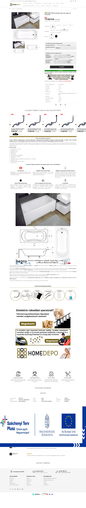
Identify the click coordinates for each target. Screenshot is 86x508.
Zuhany (57, 3)
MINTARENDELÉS (12, 499)
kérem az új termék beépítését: (62, 55)
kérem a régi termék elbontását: (63, 61)
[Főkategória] (10, 8)
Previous (10, 123)
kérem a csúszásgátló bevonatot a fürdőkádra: (63, 58)
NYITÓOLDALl (12, 494)
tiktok (15, 505)
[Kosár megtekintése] (75, 1)
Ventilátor (43, 5)
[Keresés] (73, 1)
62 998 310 (68, 81)
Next (75, 123)
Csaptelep (31, 3)
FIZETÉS (45, 497)
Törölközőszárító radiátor (28, 5)
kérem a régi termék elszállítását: (63, 62)
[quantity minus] (45, 67)
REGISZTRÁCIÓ (29, 496)
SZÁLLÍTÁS (45, 499)
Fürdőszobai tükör (47, 3)
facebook (10, 505)
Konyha (37, 5)
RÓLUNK (11, 497)
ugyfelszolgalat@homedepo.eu (30, 1)
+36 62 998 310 (13, 1)
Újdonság (25, 3)
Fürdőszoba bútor (38, 3)
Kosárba (61, 67)
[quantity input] (47, 67)
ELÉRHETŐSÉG (46, 501)
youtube (18, 505)
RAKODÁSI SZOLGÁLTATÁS (14, 501)
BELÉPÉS (28, 494)
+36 (65, 81)
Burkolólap (49, 5)
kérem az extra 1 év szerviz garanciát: (64, 60)
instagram (13, 505)
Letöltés (59, 98)
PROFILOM (28, 497)
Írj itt (60, 81)
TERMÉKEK (11, 496)
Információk (55, 5)
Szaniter (62, 3)
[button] (75, 67)
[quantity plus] (49, 67)
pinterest (20, 505)
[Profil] (71, 1)
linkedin (22, 505)
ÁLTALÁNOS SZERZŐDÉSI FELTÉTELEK (50, 494)
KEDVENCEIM (29, 501)
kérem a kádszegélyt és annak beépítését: (64, 56)
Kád (53, 3)
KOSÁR (28, 499)
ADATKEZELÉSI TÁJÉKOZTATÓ (49, 496)
